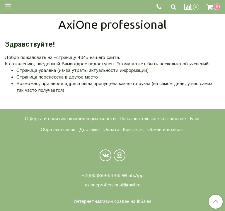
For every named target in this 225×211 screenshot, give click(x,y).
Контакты (133, 129)
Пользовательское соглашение (153, 118)
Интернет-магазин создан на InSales (112, 201)
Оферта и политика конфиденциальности (70, 118)
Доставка (89, 129)
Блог (195, 118)
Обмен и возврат (165, 129)
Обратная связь (58, 129)
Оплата (111, 129)
